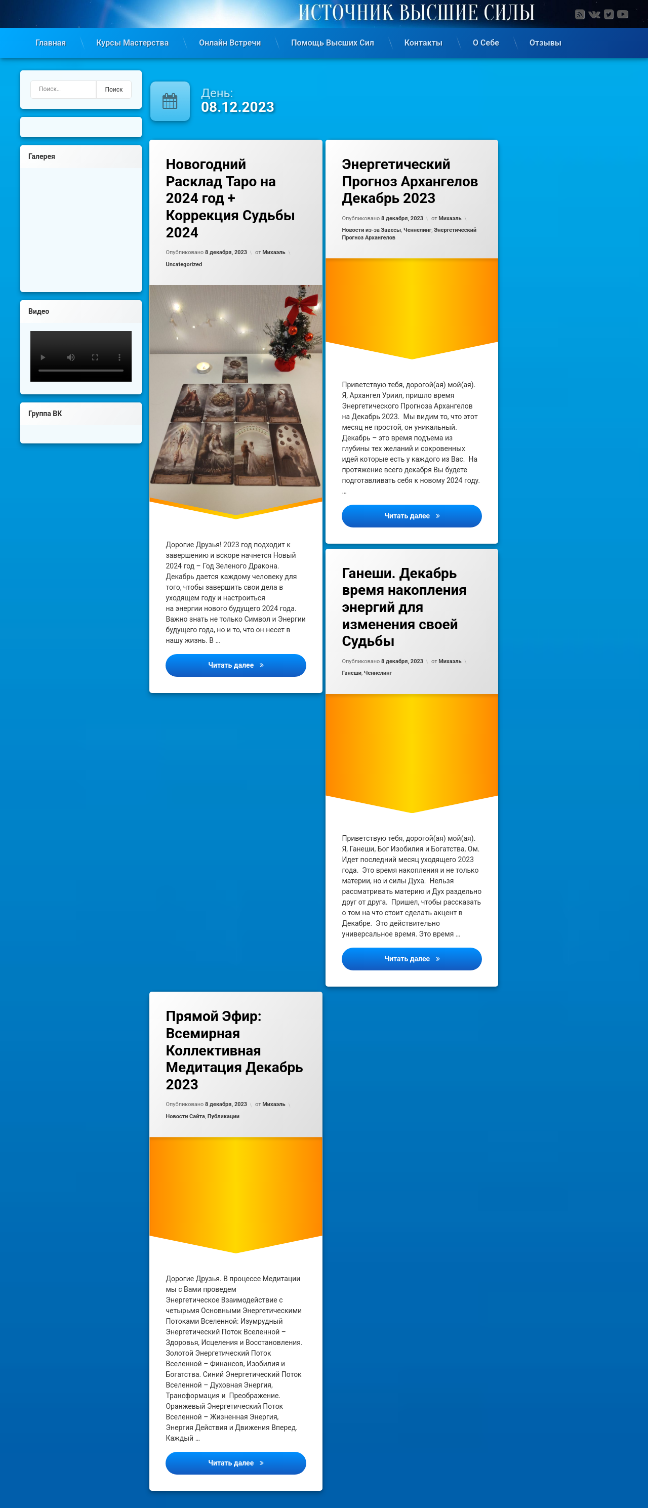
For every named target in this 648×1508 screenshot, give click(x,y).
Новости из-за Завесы (371, 230)
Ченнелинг (417, 230)
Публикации (223, 1116)
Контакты (423, 43)
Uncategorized (184, 264)
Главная (50, 43)
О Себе (486, 43)
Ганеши (351, 673)
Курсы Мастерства (132, 43)
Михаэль (273, 252)
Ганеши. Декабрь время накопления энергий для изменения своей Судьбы (404, 607)
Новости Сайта (185, 1116)
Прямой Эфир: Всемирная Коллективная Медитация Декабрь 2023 (234, 1050)
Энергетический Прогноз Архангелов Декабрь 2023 (410, 181)
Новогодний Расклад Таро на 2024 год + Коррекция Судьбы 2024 (230, 198)
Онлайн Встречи (230, 43)
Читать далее (257, 664)
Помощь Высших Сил (332, 43)
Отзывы (545, 43)
